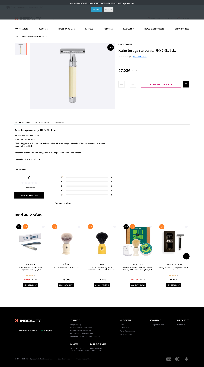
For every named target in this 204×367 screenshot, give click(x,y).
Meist (122, 325)
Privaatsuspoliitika (83, 359)
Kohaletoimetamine (127, 331)
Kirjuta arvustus (29, 195)
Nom (102, 264)
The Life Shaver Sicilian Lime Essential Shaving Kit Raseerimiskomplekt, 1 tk (138, 269)
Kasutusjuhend (42, 122)
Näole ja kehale (66, 29)
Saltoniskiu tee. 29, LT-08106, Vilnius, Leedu (79, 349)
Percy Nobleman (173, 264)
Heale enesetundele (154, 29)
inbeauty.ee (48, 359)
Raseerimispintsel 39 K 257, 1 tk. (66, 268)
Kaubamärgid (21, 29)
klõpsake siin (128, 3)
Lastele (89, 29)
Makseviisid (124, 328)
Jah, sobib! (96, 9)
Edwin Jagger (125, 44)
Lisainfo (59, 122)
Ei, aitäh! (108, 9)
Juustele (43, 29)
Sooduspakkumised (156, 325)
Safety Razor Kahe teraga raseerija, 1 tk (173, 269)
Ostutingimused (64, 359)
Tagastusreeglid (126, 334)
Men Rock (31, 264)
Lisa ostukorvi (30, 285)
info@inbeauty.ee (77, 325)
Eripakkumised (182, 29)
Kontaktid (181, 325)
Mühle (66, 264)
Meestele (108, 29)
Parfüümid (128, 29)
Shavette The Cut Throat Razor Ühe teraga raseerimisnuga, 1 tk (30, 269)
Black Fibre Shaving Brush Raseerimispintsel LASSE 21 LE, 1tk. (102, 269)
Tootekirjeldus (22, 122)
